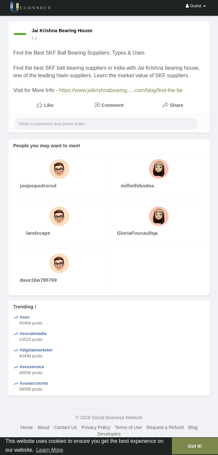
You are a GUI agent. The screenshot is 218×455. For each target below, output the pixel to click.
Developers (109, 434)
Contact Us (65, 427)
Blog (192, 427)
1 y (34, 38)
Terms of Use (128, 427)
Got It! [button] (195, 446)
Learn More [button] (49, 450)
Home (26, 427)
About (44, 427)
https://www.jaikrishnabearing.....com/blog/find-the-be (120, 90)
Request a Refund (165, 427)
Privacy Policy (95, 427)
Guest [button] (196, 5)
